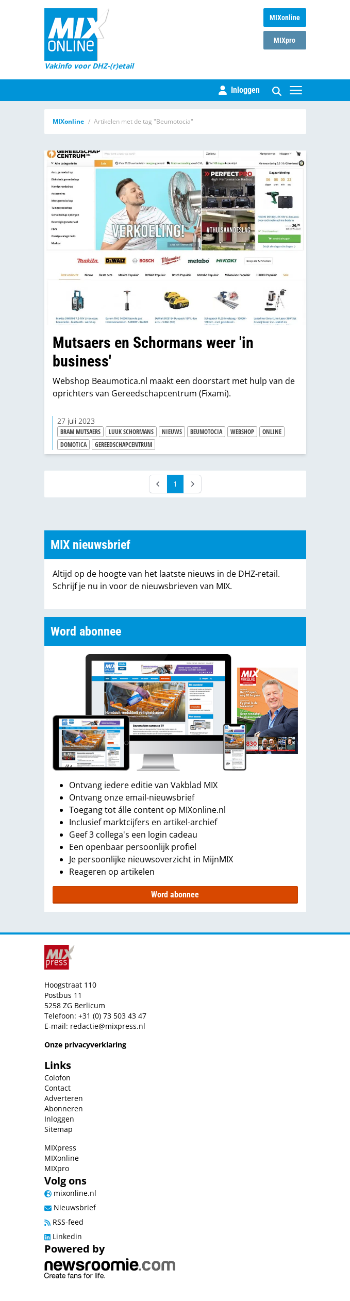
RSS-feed (64, 1222)
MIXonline (285, 17)
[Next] (192, 484)
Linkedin (63, 1236)
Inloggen (59, 1119)
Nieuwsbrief (70, 1207)
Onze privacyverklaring (85, 1044)
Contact (57, 1088)
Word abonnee (175, 894)
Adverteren (63, 1098)
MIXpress (60, 1148)
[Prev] (158, 484)
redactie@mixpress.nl (107, 1026)
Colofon (57, 1077)
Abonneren (63, 1108)
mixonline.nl (70, 1193)
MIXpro (284, 40)
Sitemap (58, 1129)
